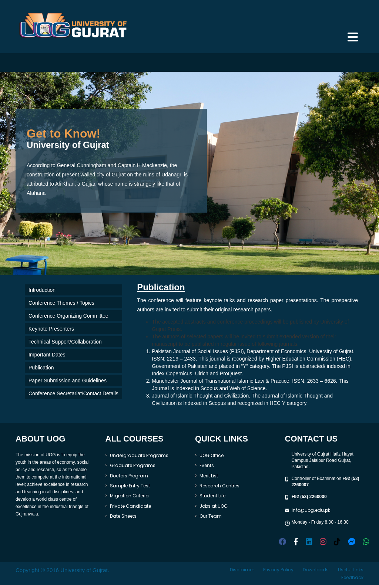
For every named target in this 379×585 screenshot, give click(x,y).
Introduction (42, 290)
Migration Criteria (129, 496)
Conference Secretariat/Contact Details (73, 393)
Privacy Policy (278, 570)
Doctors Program (129, 476)
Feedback (352, 577)
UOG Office (211, 455)
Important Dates (47, 355)
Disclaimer (242, 570)
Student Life (212, 496)
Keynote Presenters (51, 329)
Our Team (210, 516)
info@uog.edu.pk (311, 510)
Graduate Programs (132, 465)
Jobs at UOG (213, 506)
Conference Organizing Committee (68, 316)
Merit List (208, 476)
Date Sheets (123, 516)
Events (206, 465)
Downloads (316, 570)
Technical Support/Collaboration (65, 342)
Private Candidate (130, 506)
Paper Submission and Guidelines (67, 380)
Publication (41, 368)
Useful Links (350, 570)
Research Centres (219, 486)
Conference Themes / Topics (61, 303)
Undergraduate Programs (139, 455)
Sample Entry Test (130, 486)
